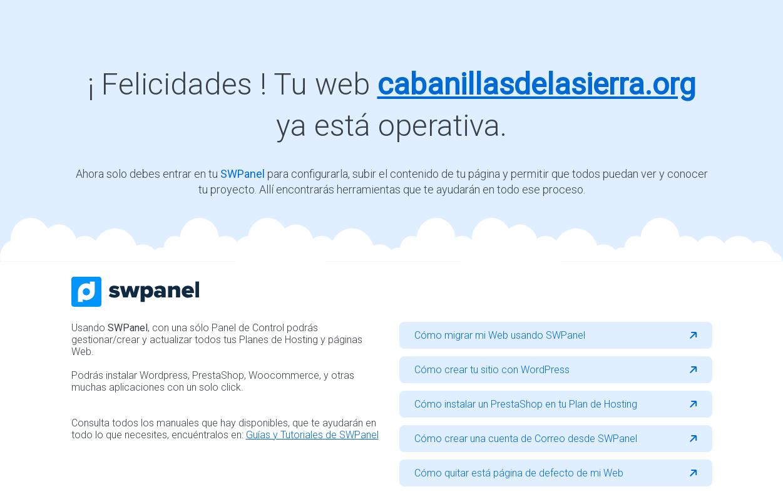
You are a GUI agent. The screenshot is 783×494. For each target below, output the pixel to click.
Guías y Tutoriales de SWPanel (312, 435)
